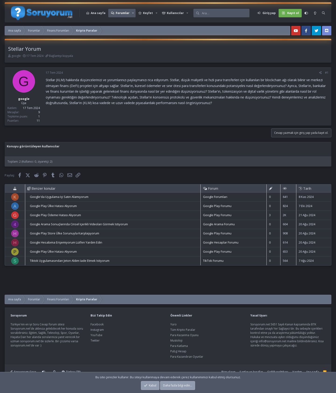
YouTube (96, 335)
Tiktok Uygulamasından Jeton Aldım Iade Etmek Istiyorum (69, 260)
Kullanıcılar (175, 13)
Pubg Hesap (178, 351)
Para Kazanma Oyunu (184, 335)
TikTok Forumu (213, 260)
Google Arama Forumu (219, 224)
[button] (133, 13)
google (16, 56)
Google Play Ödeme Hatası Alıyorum (55, 215)
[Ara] (225, 13)
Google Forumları (215, 197)
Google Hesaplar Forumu (220, 242)
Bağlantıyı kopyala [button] (61, 56)
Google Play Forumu (217, 206)
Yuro (173, 324)
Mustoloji (176, 340)
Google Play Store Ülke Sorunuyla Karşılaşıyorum (64, 233)
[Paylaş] (320, 73)
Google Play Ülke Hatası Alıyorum (53, 206)
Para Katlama (179, 346)
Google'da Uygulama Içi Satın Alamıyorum (59, 197)
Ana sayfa (98, 13)
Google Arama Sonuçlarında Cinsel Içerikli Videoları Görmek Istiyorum (79, 224)
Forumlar (123, 13)
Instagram (97, 330)
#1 (327, 73)
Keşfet (148, 13)
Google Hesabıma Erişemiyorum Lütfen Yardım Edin (66, 242)
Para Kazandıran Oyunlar (186, 357)
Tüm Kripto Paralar (182, 330)
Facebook (97, 324)
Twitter (95, 340)
